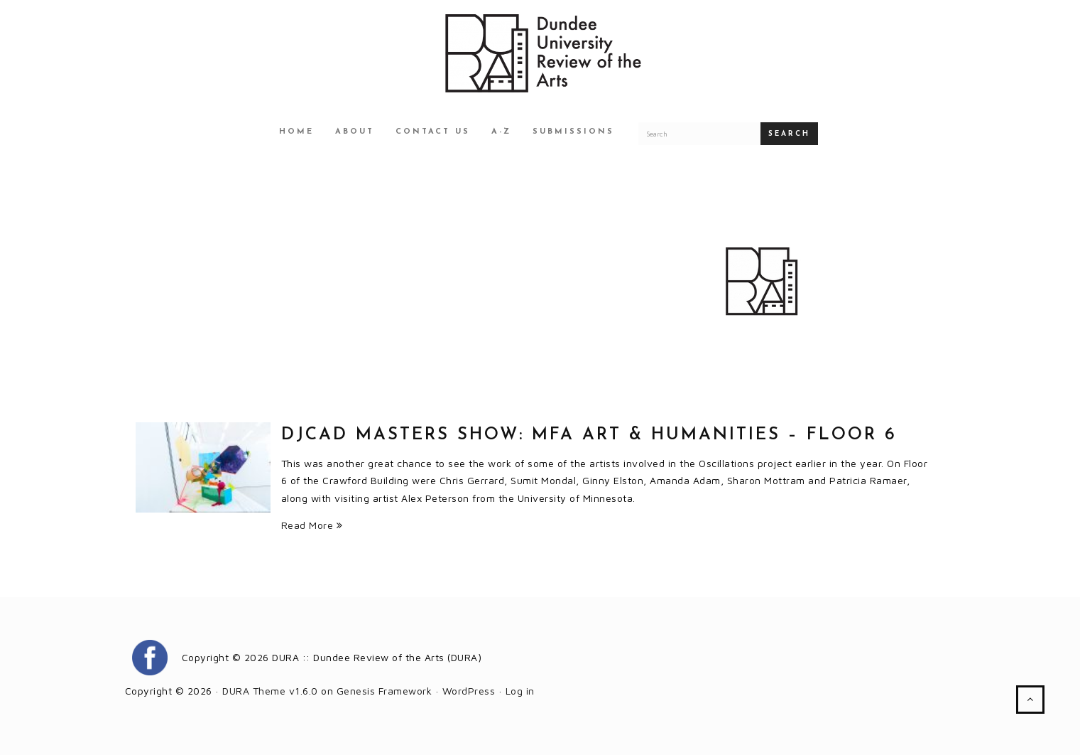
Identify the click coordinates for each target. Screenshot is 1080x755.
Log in (520, 691)
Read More (312, 525)
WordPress (469, 691)
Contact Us (433, 132)
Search (789, 134)
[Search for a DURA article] (699, 133)
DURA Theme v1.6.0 (270, 691)
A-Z (501, 132)
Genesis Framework (384, 691)
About (354, 132)
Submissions (573, 132)
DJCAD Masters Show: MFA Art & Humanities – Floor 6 (589, 435)
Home (296, 132)
